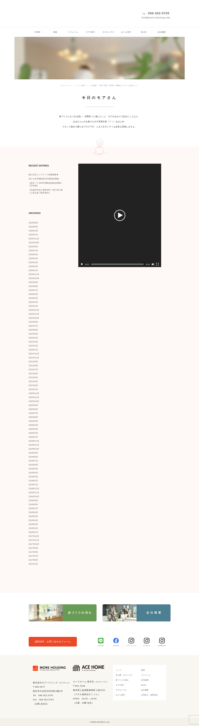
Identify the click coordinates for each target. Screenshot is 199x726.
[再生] (82, 264)
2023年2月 (33, 302)
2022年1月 (33, 350)
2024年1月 (33, 270)
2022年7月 (33, 326)
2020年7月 (33, 413)
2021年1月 (33, 389)
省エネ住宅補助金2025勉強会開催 (44, 179)
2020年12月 (34, 393)
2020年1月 (33, 437)
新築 (55, 32)
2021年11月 (34, 357)
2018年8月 (33, 504)
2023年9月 (33, 282)
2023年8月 (33, 286)
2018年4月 (33, 520)
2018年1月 (33, 532)
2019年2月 (33, 480)
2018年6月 (33, 512)
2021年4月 (33, 381)
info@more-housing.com (155, 17)
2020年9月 (33, 405)
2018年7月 (33, 508)
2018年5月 (33, 516)
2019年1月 (33, 484)
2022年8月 (33, 322)
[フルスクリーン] (157, 264)
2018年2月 (33, 528)
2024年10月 (34, 242)
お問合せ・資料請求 (149, 695)
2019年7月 (33, 461)
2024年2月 (33, 266)
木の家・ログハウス (124, 675)
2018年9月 (33, 500)
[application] (119, 215)
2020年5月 (33, 421)
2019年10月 (34, 449)
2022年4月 (33, 338)
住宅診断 (145, 680)
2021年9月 (33, 361)
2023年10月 (34, 278)
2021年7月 (33, 369)
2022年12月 (34, 310)
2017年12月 (34, 536)
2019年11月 (34, 445)
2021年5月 (33, 377)
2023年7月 (33, 290)
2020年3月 (33, 429)
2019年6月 (33, 465)
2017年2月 (33, 564)
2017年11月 (34, 540)
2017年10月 (34, 544)
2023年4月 (33, 298)
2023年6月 (33, 294)
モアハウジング (99, 8)
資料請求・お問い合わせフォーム (53, 641)
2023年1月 (33, 306)
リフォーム (73, 32)
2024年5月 (33, 254)
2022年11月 (34, 314)
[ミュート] (152, 264)
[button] (119, 215)
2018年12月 (34, 488)
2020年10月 (34, 401)
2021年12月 (34, 354)
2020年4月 (33, 425)
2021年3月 (33, 385)
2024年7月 (33, 250)
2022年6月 (33, 330)
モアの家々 (91, 32)
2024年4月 (33, 258)
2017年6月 (33, 560)
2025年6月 (33, 227)
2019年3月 (33, 476)
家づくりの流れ (122, 680)
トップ (118, 670)
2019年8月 (33, 457)
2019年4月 (33, 473)
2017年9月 (33, 548)
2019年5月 (33, 469)
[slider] (117, 264)
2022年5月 (33, 334)
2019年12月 (34, 441)
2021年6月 (33, 373)
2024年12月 (34, 238)
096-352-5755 (158, 13)
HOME (37, 32)
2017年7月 (33, 556)
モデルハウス (108, 32)
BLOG (144, 32)
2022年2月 (33, 346)
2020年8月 (33, 409)
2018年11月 (34, 492)
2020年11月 (34, 397)
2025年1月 (33, 234)
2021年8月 (33, 365)
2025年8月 (33, 223)
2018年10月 (34, 496)
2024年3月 (33, 262)
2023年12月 (34, 274)
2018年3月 (33, 524)
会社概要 (162, 32)
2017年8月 (33, 552)
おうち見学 (126, 32)
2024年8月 (33, 246)
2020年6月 (33, 417)
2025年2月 (33, 231)
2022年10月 (34, 318)
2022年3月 (33, 342)
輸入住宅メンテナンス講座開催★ (43, 174)
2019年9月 (33, 453)
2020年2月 (33, 433)
